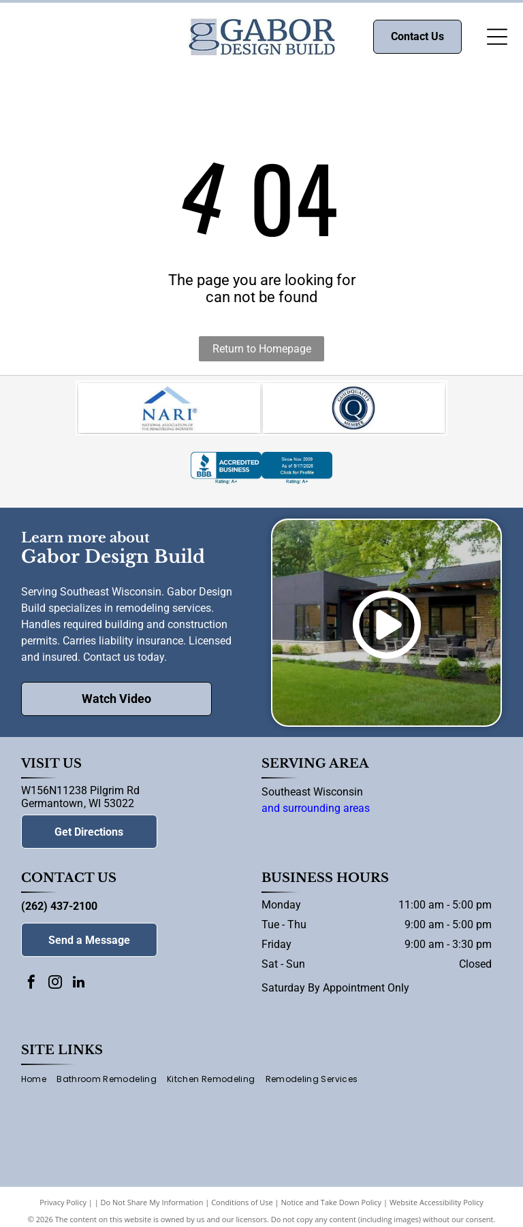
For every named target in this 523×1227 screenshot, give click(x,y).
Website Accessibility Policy (437, 1208)
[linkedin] (79, 989)
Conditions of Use (242, 1208)
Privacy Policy (62, 1208)
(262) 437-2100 (59, 911)
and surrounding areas (316, 813)
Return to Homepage (261, 348)
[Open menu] (497, 37)
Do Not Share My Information (152, 1208)
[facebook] (31, 989)
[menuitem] (39, 1085)
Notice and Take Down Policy (331, 1208)
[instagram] (55, 989)
